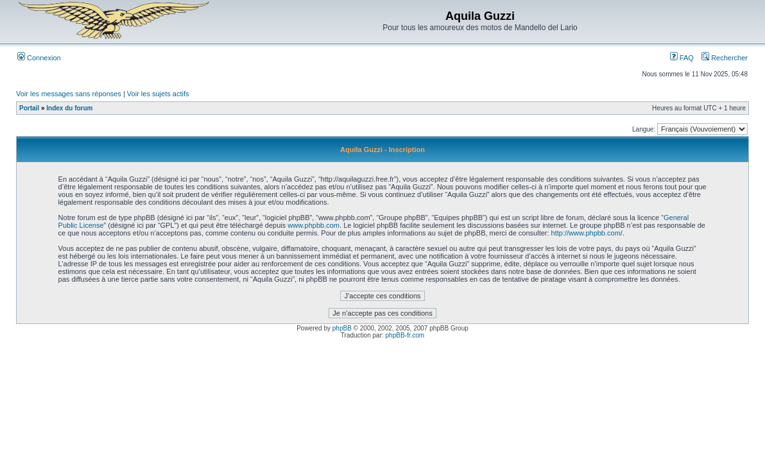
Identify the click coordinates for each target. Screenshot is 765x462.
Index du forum (69, 108)
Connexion (39, 58)
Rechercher (724, 58)
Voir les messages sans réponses (68, 94)
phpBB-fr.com (405, 335)
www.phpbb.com (314, 225)
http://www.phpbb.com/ (587, 233)
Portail (29, 108)
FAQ (682, 58)
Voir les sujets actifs (158, 94)
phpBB (342, 328)
